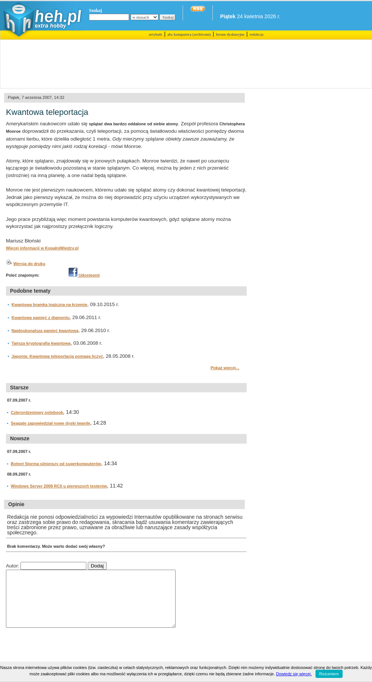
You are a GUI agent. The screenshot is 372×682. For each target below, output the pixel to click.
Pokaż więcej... (225, 368)
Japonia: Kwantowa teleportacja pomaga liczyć (57, 356)
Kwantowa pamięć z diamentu (41, 317)
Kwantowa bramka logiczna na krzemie (49, 304)
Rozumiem (329, 674)
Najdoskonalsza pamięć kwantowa (45, 330)
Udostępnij (84, 275)
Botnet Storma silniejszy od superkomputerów (56, 463)
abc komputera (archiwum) (189, 34)
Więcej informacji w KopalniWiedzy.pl (42, 248)
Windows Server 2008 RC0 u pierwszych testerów (59, 486)
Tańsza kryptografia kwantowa (41, 343)
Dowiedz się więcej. (294, 674)
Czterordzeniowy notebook (37, 412)
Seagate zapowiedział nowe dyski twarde (50, 423)
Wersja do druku (29, 263)
